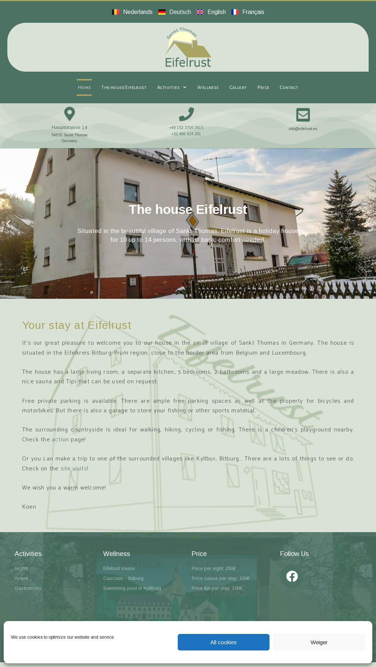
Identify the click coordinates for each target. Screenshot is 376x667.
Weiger (319, 642)
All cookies (223, 642)
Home (84, 87)
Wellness (207, 87)
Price (263, 87)
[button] (8, 227)
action (60, 444)
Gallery (238, 87)
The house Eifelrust (124, 87)
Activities (172, 87)
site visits (74, 473)
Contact (289, 87)
